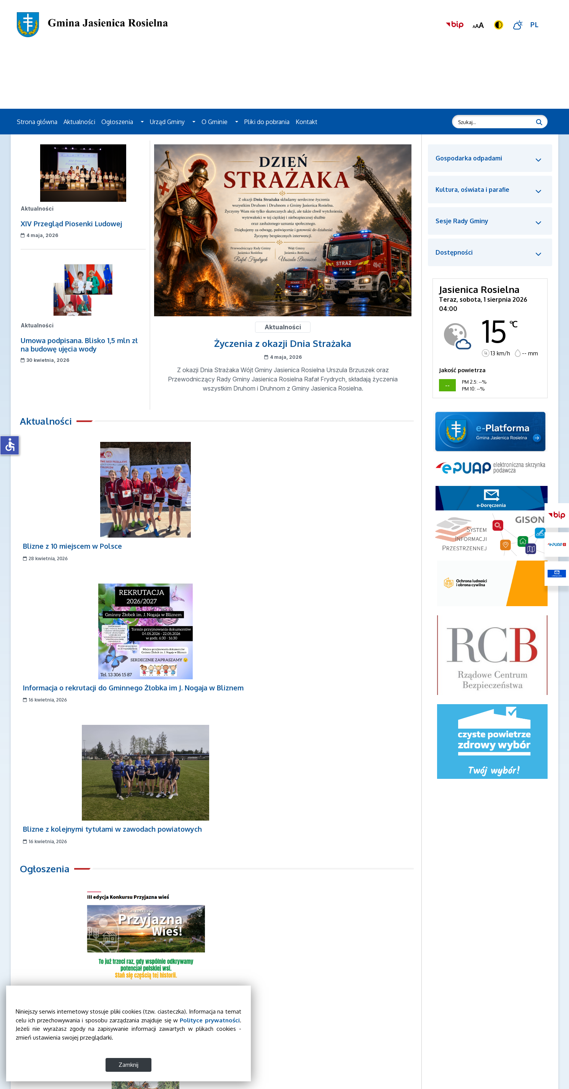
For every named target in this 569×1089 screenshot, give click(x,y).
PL (534, 24)
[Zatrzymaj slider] (34, 947)
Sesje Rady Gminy (416, 1033)
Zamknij (84, 1064)
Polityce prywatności (53, 1020)
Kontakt (306, 122)
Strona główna (37, 122)
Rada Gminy (408, 1024)
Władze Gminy (412, 1016)
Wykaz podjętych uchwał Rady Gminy (441, 1042)
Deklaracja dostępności (423, 1051)
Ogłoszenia (117, 122)
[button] (142, 121)
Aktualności (79, 122)
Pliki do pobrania (266, 122)
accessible (10, 444)
